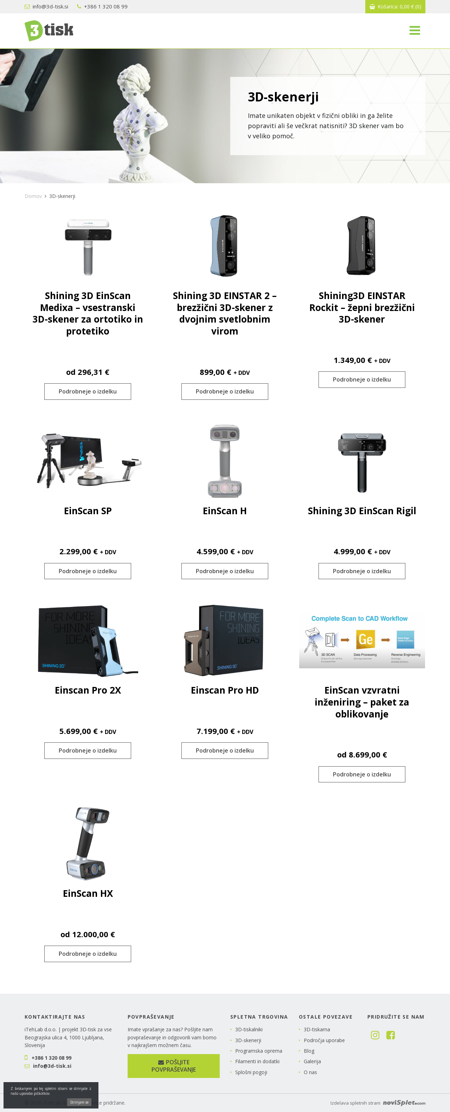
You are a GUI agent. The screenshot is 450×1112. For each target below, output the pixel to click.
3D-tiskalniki (249, 1029)
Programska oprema (258, 1050)
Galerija (312, 1061)
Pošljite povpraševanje (174, 1065)
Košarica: (395, 6)
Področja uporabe (324, 1040)
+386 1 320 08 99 (102, 6)
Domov (33, 196)
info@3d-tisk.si (46, 6)
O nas (310, 1072)
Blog (309, 1050)
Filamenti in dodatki (257, 1061)
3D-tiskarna (317, 1029)
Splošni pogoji (251, 1072)
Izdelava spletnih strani (377, 1103)
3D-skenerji (248, 1040)
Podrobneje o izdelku (88, 391)
